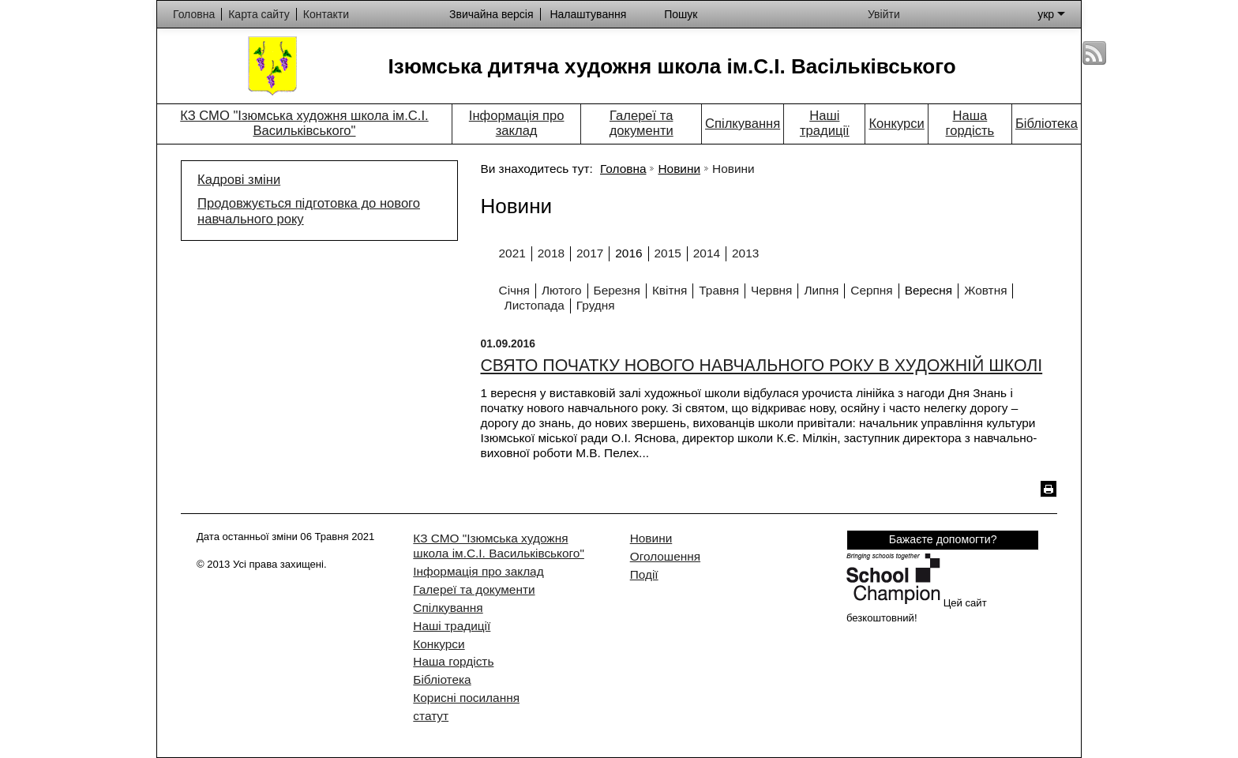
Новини (679, 168)
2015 (668, 253)
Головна (623, 168)
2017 (589, 253)
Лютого (562, 290)
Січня (514, 290)
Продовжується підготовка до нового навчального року (308, 211)
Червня (771, 290)
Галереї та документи (641, 123)
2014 (706, 253)
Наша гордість (970, 123)
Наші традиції (825, 123)
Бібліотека (1046, 123)
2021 (512, 253)
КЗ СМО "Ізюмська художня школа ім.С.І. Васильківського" (304, 123)
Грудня (595, 305)
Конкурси (896, 123)
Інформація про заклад (517, 123)
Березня (617, 290)
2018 (551, 253)
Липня (821, 290)
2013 (745, 253)
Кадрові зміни (238, 179)
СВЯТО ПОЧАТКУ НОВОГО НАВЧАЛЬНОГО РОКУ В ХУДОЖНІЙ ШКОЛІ (761, 365)
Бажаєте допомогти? (943, 539)
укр (1051, 14)
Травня (719, 290)
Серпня (871, 290)
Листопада (535, 305)
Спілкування (742, 123)
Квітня (669, 290)
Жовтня (985, 290)
